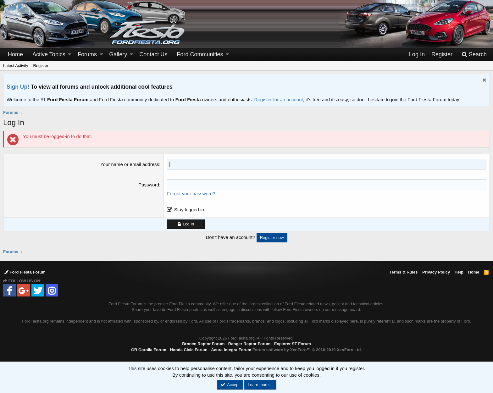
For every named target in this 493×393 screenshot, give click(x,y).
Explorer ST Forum (292, 343)
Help (459, 272)
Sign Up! (18, 87)
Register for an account (278, 99)
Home (15, 54)
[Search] (474, 54)
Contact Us (153, 54)
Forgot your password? (191, 193)
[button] (69, 54)
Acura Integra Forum (231, 349)
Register (40, 65)
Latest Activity (15, 65)
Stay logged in (189, 209)
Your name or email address (129, 164)
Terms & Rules (403, 272)
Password (148, 184)
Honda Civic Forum (188, 349)
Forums (87, 54)
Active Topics (48, 54)
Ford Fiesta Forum (25, 272)
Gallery (118, 54)
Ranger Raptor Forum (249, 343)
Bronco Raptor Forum (203, 343)
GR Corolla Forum (148, 349)
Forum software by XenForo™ (307, 349)
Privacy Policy (436, 272)
